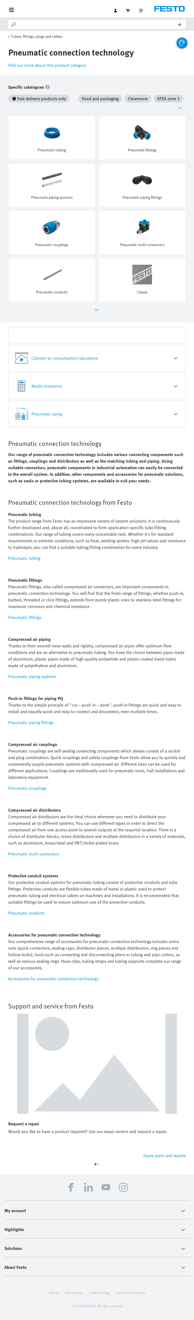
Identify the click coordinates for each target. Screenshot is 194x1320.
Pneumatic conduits (26, 913)
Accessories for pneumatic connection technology (53, 978)
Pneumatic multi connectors (33, 854)
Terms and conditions (131, 1292)
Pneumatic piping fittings (31, 722)
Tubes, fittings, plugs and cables (36, 36)
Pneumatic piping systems (32, 676)
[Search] (97, 24)
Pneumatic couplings (27, 788)
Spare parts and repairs (164, 1155)
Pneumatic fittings (24, 617)
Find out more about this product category (47, 65)
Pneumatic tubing (24, 558)
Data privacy (74, 1292)
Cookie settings (99, 1292)
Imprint (54, 1292)
